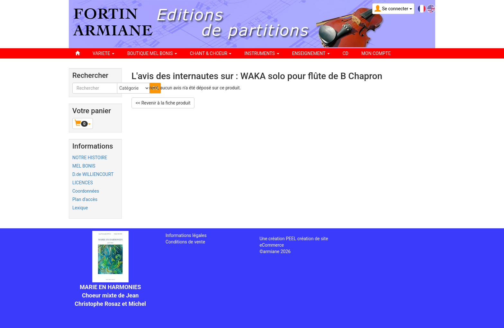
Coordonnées (85, 191)
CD (345, 53)
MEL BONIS (83, 166)
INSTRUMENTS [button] (261, 53)
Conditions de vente (185, 241)
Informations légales (186, 235)
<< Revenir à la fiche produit (163, 102)
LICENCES (82, 182)
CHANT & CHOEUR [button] (211, 53)
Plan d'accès (84, 199)
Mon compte (376, 53)
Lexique (80, 207)
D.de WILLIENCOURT (92, 174)
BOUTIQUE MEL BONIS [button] (152, 53)
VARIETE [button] (103, 53)
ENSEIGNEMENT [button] (311, 53)
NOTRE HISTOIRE (89, 157)
